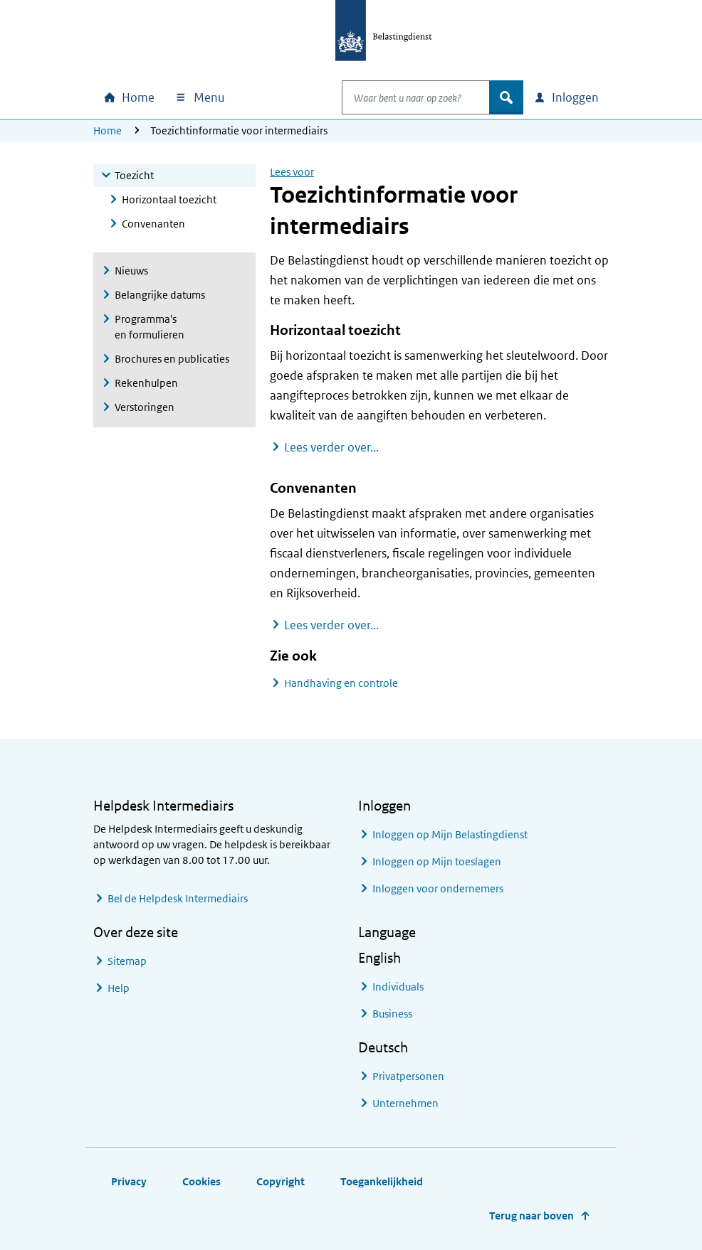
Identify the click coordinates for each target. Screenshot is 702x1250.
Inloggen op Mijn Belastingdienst (450, 834)
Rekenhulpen (146, 383)
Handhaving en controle (341, 683)
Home (107, 130)
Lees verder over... (331, 447)
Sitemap (127, 961)
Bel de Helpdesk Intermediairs (178, 898)
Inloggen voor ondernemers (437, 888)
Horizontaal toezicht (169, 199)
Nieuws (131, 270)
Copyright (280, 1181)
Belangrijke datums (160, 294)
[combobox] (401, 97)
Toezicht (134, 175)
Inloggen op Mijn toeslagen (436, 861)
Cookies (201, 1181)
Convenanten (153, 223)
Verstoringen (144, 407)
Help (119, 988)
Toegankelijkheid (381, 1181)
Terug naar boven (531, 1215)
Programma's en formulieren (149, 326)
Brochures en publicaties (172, 358)
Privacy (129, 1181)
